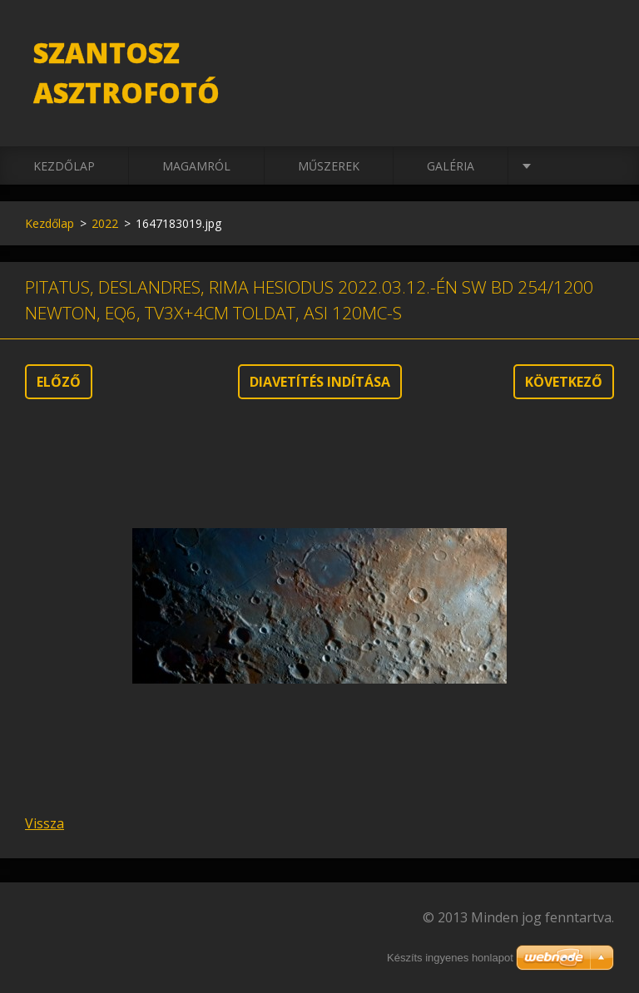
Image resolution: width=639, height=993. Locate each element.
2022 (105, 223)
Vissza (44, 823)
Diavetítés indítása (320, 382)
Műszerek (328, 166)
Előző (59, 382)
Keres (596, 48)
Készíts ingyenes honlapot (450, 957)
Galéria (450, 166)
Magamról (196, 166)
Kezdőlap (64, 166)
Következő (563, 382)
